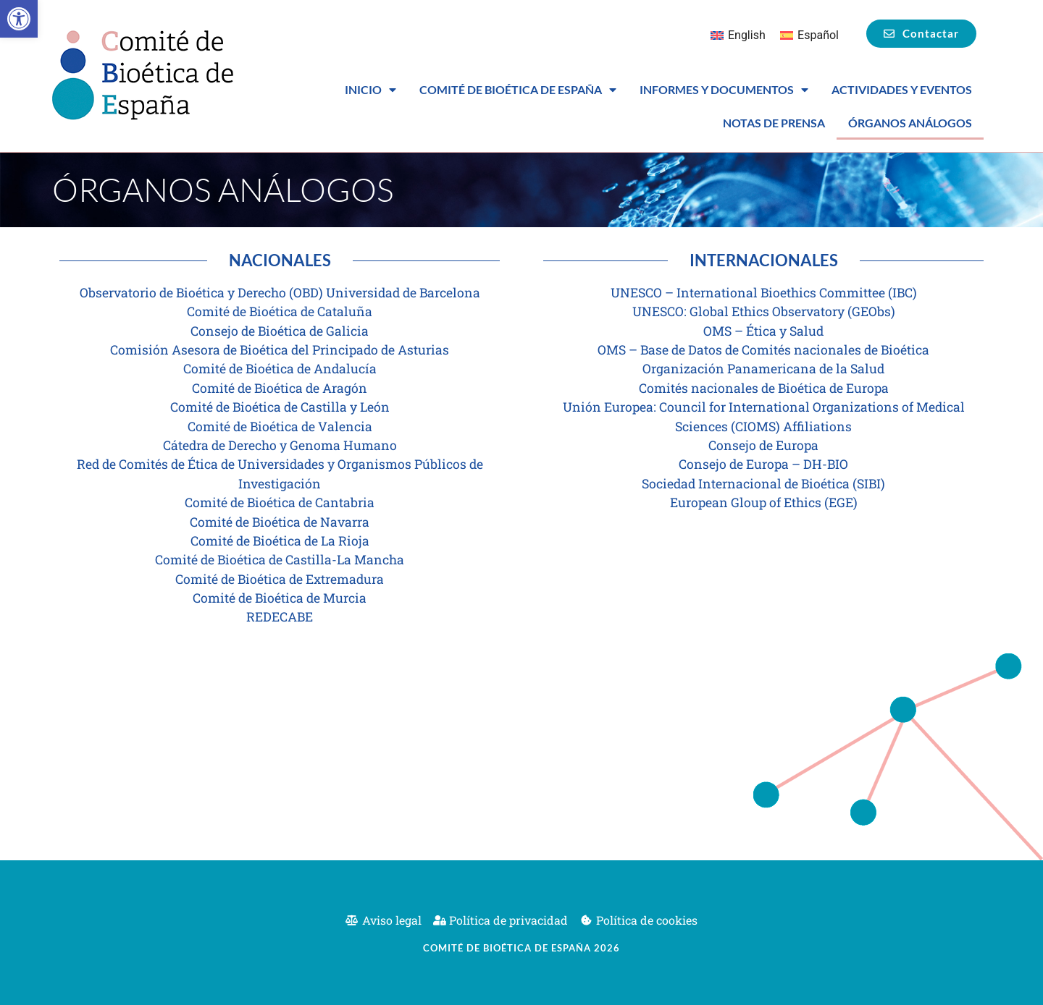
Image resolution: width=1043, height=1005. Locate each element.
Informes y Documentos (724, 90)
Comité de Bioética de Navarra (279, 522)
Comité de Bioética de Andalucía (280, 368)
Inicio (370, 90)
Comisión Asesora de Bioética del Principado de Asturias (279, 350)
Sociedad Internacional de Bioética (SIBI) (763, 483)
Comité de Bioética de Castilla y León (280, 407)
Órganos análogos (910, 123)
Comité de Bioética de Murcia (279, 598)
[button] (19, 19)
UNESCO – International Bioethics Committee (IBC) (764, 292)
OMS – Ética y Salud (763, 331)
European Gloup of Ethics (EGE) (764, 502)
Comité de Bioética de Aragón (279, 388)
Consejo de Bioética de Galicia (279, 331)
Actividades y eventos (902, 89)
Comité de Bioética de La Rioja (279, 541)
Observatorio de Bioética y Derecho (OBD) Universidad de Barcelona (280, 292)
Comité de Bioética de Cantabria (279, 502)
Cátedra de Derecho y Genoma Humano (280, 445)
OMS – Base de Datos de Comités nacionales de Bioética (763, 350)
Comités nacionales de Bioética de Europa (764, 388)
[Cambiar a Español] (809, 35)
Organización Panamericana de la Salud (763, 368)
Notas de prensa (774, 123)
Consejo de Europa (763, 445)
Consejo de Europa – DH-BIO (763, 464)
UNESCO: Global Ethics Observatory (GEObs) (763, 311)
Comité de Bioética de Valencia (280, 426)
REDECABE (279, 616)
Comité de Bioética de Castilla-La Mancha (279, 559)
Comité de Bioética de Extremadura (279, 579)
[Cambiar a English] (738, 35)
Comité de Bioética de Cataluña (279, 311)
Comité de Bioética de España (517, 90)
